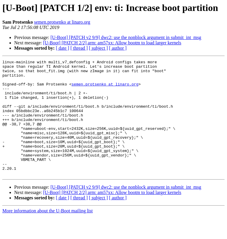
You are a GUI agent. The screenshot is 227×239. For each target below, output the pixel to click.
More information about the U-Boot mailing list (47, 233)
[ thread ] (79, 48)
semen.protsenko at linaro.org (62, 22)
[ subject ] (98, 48)
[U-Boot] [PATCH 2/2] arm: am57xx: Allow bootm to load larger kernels (112, 42)
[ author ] (118, 48)
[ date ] (62, 48)
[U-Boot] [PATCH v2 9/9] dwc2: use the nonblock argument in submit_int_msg (126, 37)
